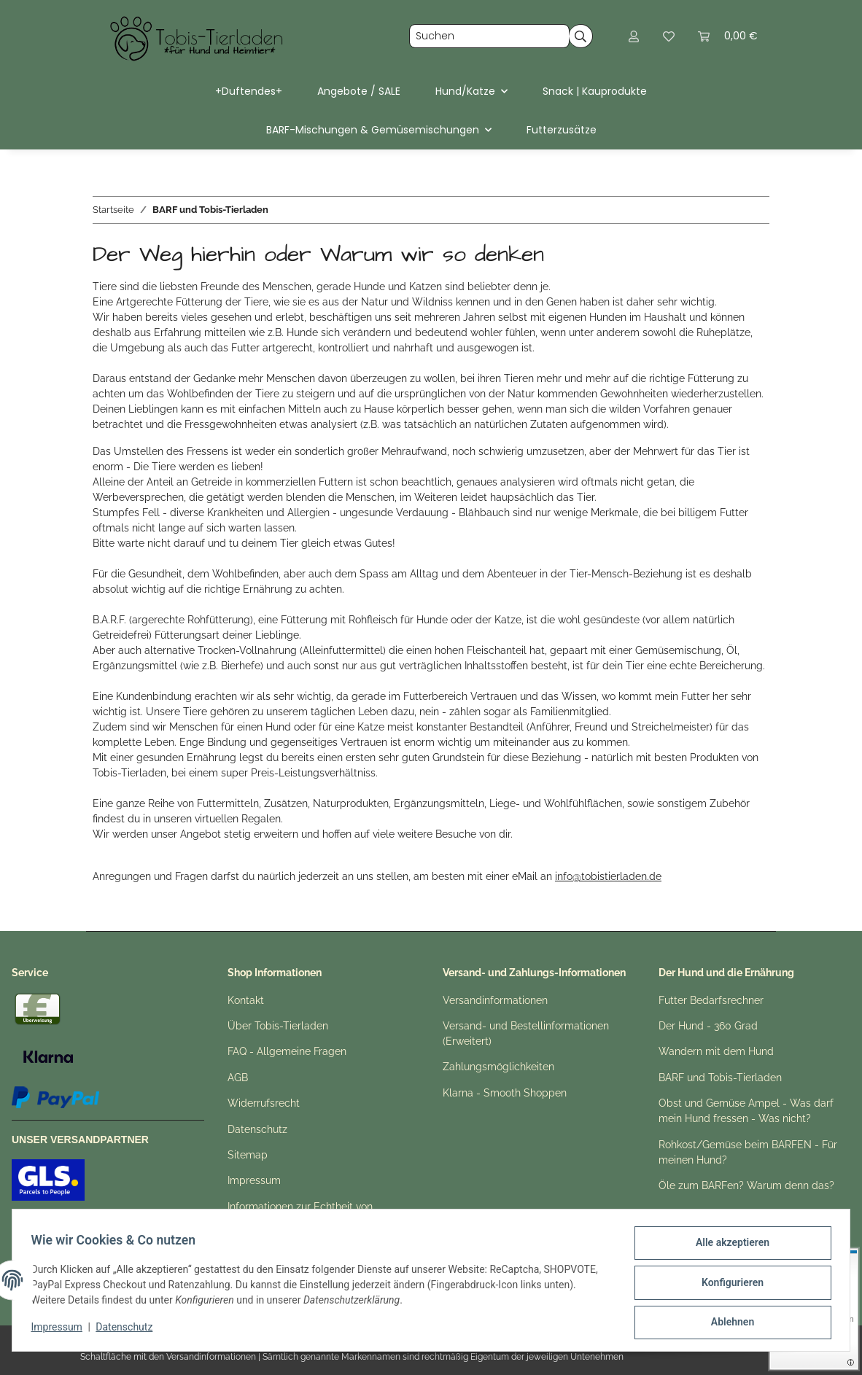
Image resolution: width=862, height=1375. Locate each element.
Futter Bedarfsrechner (711, 1000)
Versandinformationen (495, 1000)
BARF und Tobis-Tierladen (720, 1077)
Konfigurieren (727, 1285)
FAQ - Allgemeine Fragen (287, 1051)
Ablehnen (727, 1323)
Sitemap (248, 1155)
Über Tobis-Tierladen (278, 1026)
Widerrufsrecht (264, 1103)
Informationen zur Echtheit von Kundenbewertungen (300, 1214)
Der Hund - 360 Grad (708, 1026)
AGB (238, 1077)
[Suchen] (489, 36)
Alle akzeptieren (727, 1247)
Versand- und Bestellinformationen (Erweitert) (526, 1033)
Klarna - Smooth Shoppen (505, 1093)
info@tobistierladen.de (608, 876)
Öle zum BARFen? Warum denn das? (746, 1185)
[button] (633, 36)
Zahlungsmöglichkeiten (498, 1066)
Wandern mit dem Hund (716, 1051)
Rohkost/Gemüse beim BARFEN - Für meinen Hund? (748, 1152)
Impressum (61, 1330)
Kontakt (246, 1000)
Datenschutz (129, 1330)
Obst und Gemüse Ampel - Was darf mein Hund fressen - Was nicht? (746, 1110)
